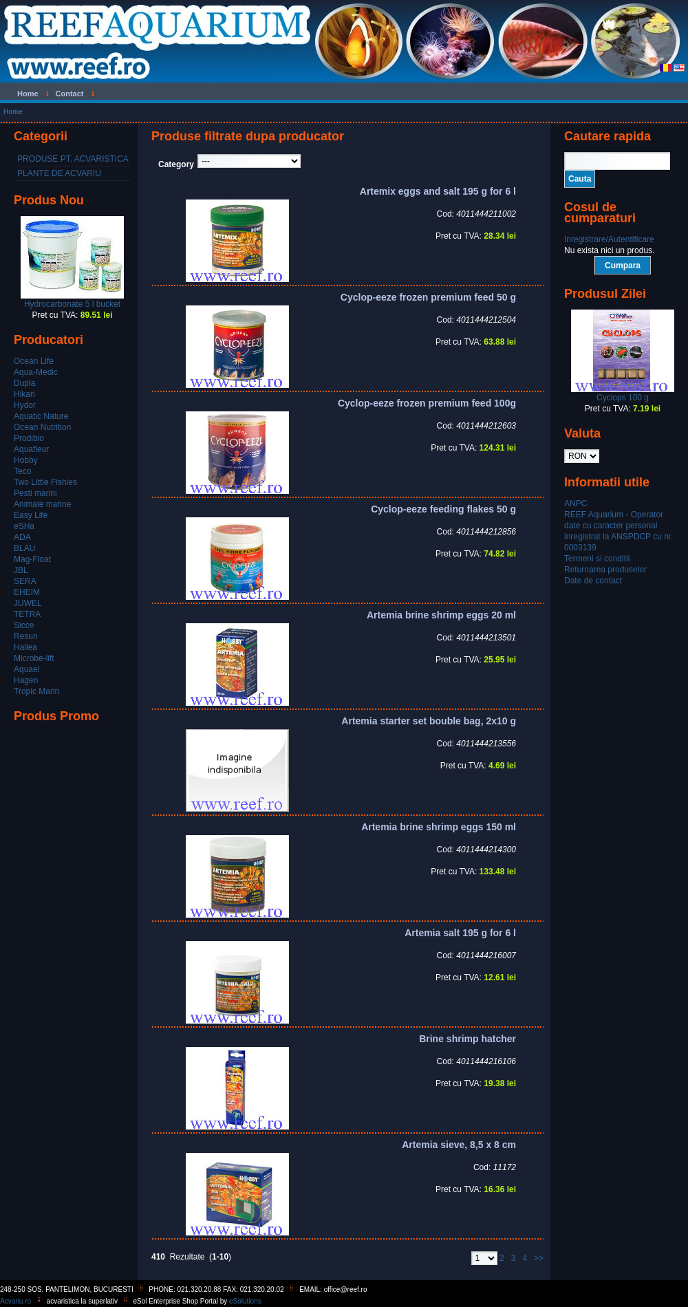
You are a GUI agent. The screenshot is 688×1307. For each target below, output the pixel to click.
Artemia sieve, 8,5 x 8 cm (459, 1144)
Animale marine (42, 504)
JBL (21, 570)
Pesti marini (35, 493)
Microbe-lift (34, 658)
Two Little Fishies (45, 482)
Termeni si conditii (597, 558)
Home (13, 112)
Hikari (24, 394)
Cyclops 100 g (622, 397)
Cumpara (623, 265)
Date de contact (593, 580)
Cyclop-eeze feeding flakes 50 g (443, 509)
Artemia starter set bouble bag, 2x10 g (428, 720)
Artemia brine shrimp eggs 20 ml (441, 614)
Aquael (26, 669)
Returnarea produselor (605, 569)
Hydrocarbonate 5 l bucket (72, 304)
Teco (22, 471)
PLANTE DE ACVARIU (59, 173)
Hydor (25, 405)
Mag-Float (32, 559)
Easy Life (30, 515)
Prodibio (29, 438)
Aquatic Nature (41, 416)
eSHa (24, 526)
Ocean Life (34, 361)
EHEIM (27, 592)
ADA (22, 537)
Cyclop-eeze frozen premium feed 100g (427, 403)
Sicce (24, 625)
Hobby (26, 460)
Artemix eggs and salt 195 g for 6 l (438, 191)
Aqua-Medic (36, 372)
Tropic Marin (36, 691)
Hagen (26, 680)
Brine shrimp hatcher (467, 1038)
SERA (25, 581)
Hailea (25, 647)
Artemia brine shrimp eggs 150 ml (438, 826)
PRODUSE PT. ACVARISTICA (73, 159)
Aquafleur (31, 449)
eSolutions (245, 1301)
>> (539, 1258)
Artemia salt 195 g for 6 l (460, 932)
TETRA (27, 614)
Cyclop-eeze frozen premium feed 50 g (428, 297)
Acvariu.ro (15, 1301)
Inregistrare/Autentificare (609, 239)
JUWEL (28, 603)
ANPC (575, 503)
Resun (26, 636)
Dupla (24, 383)
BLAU (24, 548)
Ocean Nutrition (42, 427)
